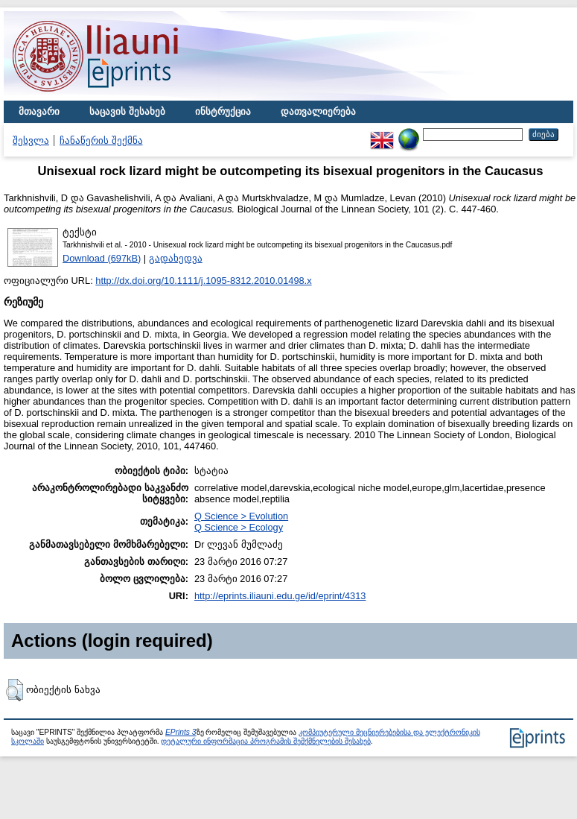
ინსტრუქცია (223, 111)
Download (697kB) (102, 258)
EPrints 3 (181, 732)
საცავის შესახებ (127, 111)
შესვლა (31, 140)
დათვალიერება (318, 111)
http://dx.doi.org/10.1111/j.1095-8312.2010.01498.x (203, 280)
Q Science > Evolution (241, 516)
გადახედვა (176, 258)
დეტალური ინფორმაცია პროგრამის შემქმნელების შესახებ (265, 741)
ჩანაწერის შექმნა (101, 140)
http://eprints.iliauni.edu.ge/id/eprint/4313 (280, 595)
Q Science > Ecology (238, 527)
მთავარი (39, 111)
